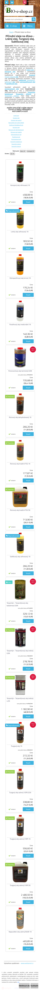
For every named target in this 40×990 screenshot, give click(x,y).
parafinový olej (11, 83)
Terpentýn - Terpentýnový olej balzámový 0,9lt (17, 604)
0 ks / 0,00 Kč (31, 1)
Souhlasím (34, 985)
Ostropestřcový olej (16, 135)
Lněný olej (16, 116)
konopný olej (10, 71)
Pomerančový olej (16, 139)
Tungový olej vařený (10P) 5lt (20, 885)
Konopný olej (16, 127)
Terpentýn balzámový (16, 142)
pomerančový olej (12, 89)
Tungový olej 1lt (16, 746)
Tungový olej (16, 118)
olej (13, 82)
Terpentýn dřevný (23, 94)
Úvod (11, 32)
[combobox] (23, 151)
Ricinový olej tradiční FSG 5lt (20, 510)
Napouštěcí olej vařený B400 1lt (20, 931)
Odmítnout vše (24, 985)
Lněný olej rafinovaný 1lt (19, 231)
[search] (34, 19)
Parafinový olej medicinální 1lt (20, 324)
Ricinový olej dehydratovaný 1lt (20, 417)
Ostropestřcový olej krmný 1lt (20, 278)
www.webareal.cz (27, 963)
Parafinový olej (16, 137)
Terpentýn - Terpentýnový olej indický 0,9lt (20, 652)
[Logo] (18, 10)
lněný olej (30, 70)
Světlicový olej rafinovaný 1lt (20, 556)
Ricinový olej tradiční (16, 132)
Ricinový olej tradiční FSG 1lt (20, 463)
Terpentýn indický (12, 95)
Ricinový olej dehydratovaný (16, 130)
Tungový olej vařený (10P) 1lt (20, 839)
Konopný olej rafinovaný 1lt (20, 185)
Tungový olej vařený (16, 120)
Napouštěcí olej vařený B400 (16, 123)
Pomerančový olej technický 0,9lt (20, 371)
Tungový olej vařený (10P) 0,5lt (20, 792)
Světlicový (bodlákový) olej (16, 125)
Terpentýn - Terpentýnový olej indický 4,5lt (20, 699)
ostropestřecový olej (27, 82)
